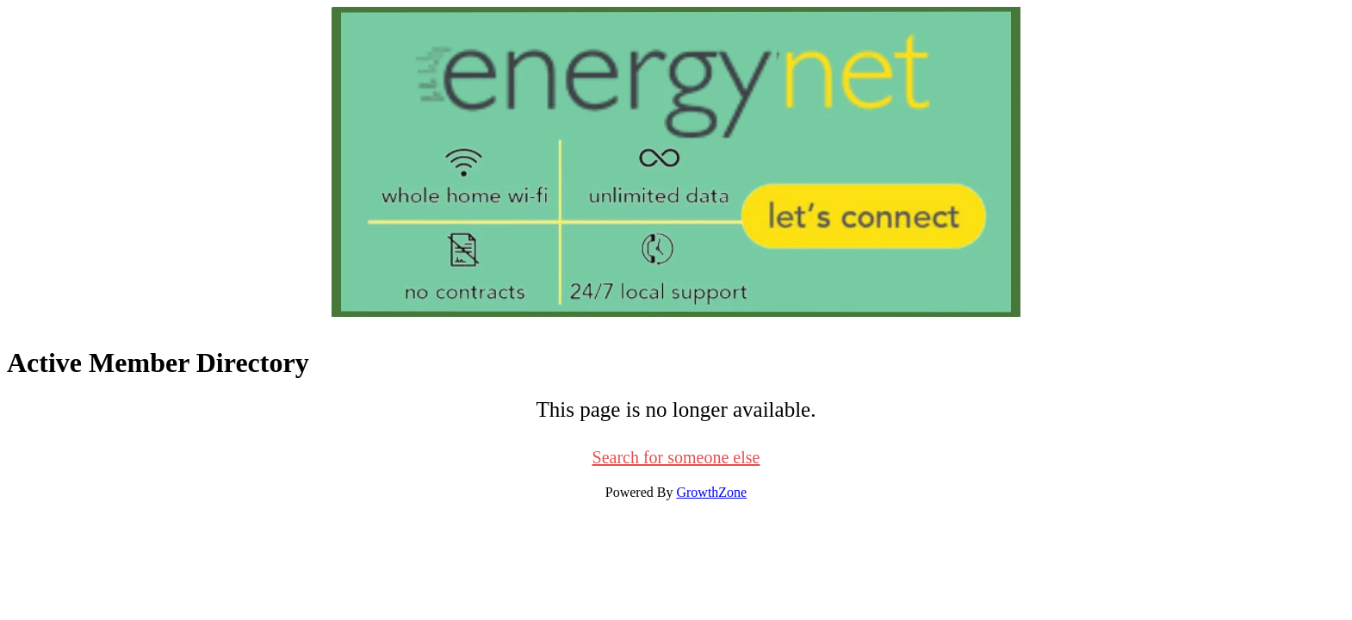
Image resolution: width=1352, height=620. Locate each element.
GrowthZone (711, 492)
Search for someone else (676, 457)
